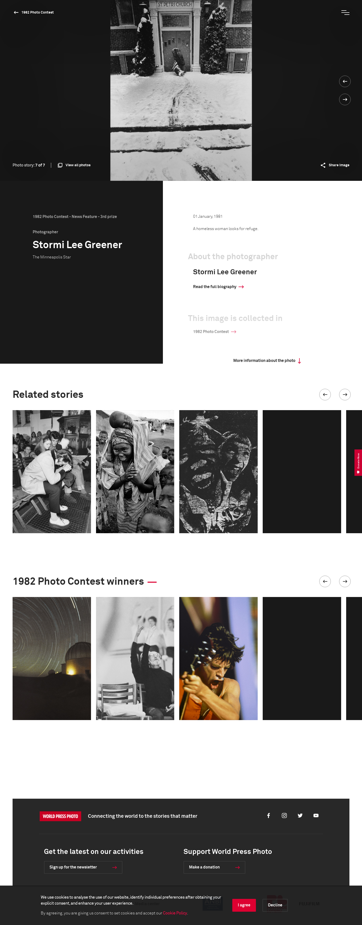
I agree (244, 905)
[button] (325, 394)
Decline (275, 905)
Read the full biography (214, 287)
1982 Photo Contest (37, 12)
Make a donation (204, 867)
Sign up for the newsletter (73, 867)
